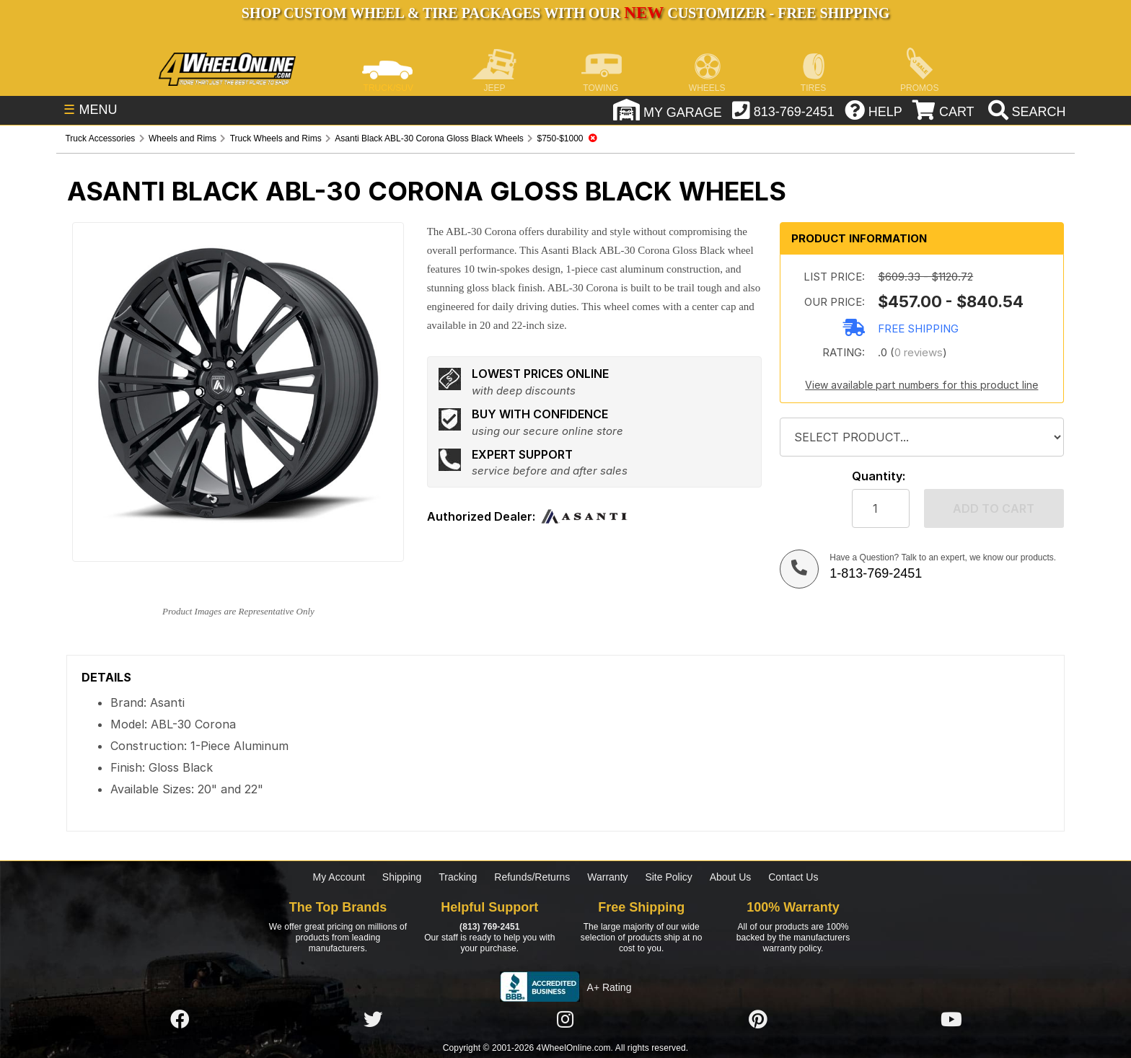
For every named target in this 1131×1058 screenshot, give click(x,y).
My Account (339, 877)
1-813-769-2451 (875, 573)
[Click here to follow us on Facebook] (179, 1019)
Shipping (402, 877)
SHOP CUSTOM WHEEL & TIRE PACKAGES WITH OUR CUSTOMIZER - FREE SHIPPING (565, 13)
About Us (731, 877)
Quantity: (878, 476)
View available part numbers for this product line (921, 385)
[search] (1025, 112)
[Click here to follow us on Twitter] (372, 1019)
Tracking (458, 877)
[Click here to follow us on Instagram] (565, 1019)
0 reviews (918, 352)
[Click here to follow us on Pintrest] (758, 1019)
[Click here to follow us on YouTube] (951, 1019)
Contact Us (793, 877)
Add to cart (993, 508)
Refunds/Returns (532, 877)
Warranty (607, 877)
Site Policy (668, 877)
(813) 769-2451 (489, 927)
